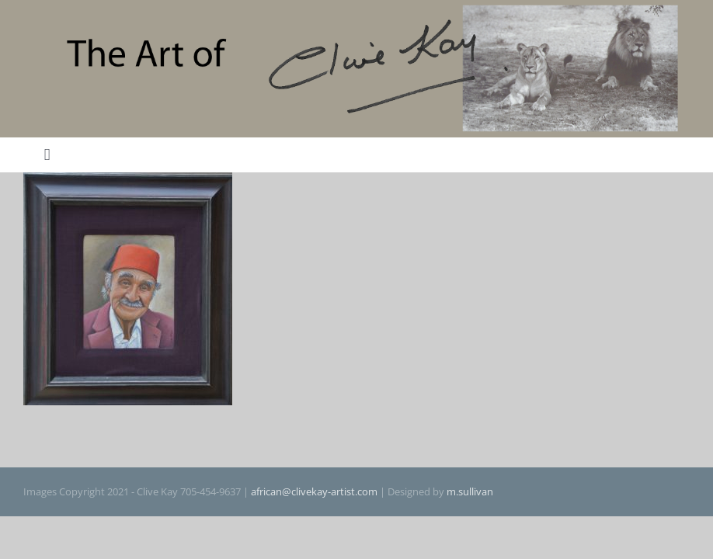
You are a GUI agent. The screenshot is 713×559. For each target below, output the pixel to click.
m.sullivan (470, 491)
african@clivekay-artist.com (314, 491)
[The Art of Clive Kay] (356, 8)
